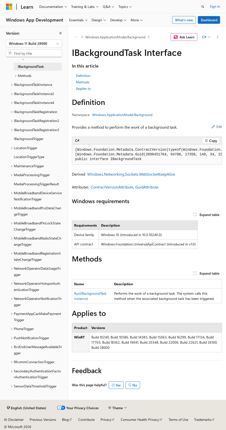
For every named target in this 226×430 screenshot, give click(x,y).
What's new (184, 20)
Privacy (106, 419)
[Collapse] (60, 33)
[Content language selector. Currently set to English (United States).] (26, 408)
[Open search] (203, 6)
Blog (65, 419)
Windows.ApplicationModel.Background (115, 37)
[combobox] (34, 44)
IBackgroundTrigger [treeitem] (28, 138)
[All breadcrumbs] (76, 37)
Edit (216, 126)
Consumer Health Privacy (140, 419)
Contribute (86, 419)
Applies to (83, 88)
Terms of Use (178, 419)
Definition (83, 75)
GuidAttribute (146, 187)
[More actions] (217, 37)
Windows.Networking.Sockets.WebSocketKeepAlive (131, 174)
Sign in (215, 6)
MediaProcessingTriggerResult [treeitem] (36, 184)
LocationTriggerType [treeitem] (29, 156)
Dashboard (209, 20)
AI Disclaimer (14, 419)
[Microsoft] (9, 6)
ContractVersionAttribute (112, 187)
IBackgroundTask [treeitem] (31, 66)
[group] (147, 154)
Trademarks (202, 419)
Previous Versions (43, 419)
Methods (82, 82)
